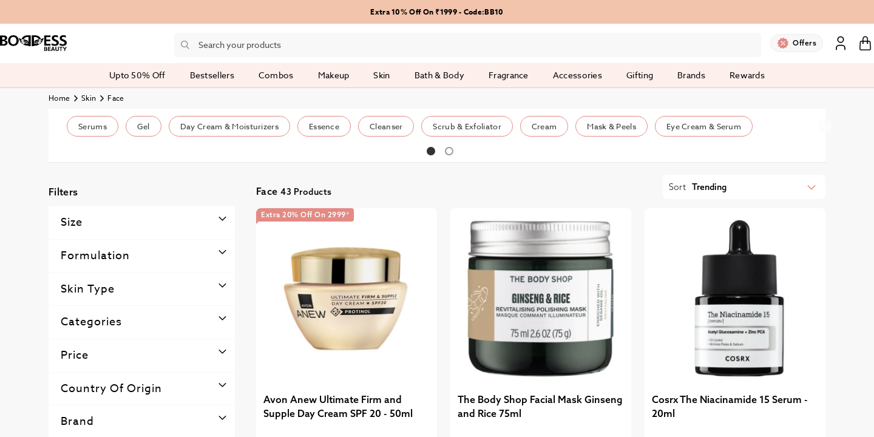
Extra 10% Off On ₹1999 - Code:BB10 (436, 12)
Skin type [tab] (88, 289)
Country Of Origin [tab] (111, 389)
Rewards (747, 75)
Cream (544, 126)
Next (825, 126)
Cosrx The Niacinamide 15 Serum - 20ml (730, 406)
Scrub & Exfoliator (467, 126)
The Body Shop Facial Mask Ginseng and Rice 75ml (540, 406)
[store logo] (33, 43)
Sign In (840, 42)
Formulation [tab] (95, 256)
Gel (143, 126)
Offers (804, 42)
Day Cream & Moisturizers (229, 126)
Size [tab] (72, 222)
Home (59, 98)
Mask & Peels (611, 126)
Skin (88, 98)
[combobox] (467, 45)
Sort (677, 186)
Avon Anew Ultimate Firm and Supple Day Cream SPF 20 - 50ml (338, 406)
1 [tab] (431, 151)
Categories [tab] (91, 322)
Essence (324, 126)
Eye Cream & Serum (703, 126)
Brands (691, 75)
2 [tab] (449, 151)
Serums (92, 126)
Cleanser (386, 126)
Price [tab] (75, 355)
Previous (49, 126)
